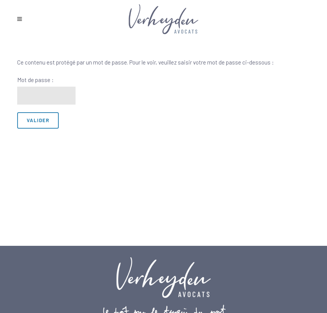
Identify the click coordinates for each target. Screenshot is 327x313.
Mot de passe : (46, 90)
